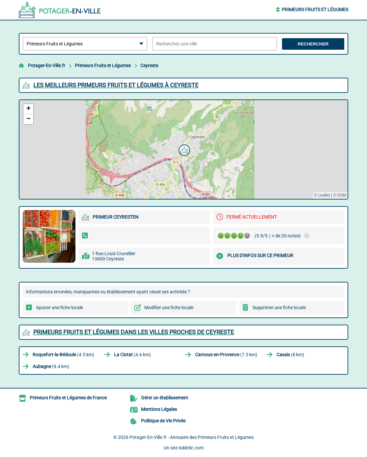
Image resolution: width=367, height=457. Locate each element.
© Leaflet (322, 195)
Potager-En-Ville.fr (46, 65)
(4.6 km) (132, 354)
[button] (183, 149)
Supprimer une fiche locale (279, 307)
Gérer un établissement (164, 397)
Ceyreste (149, 65)
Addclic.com (191, 447)
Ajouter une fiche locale (59, 307)
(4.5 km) (63, 354)
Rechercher (312, 43)
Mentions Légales (159, 409)
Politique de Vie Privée (163, 420)
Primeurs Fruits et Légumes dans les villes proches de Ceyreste (133, 332)
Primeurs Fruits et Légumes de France (68, 397)
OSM (341, 195)
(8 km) (290, 354)
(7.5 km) (226, 354)
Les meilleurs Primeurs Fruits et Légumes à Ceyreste (115, 85)
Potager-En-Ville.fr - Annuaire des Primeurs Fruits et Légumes (191, 437)
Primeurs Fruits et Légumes (315, 9)
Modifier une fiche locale (168, 307)
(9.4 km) (51, 366)
